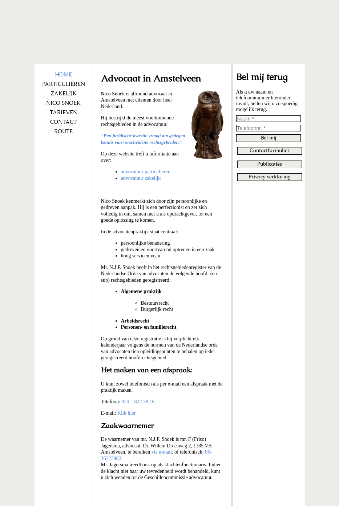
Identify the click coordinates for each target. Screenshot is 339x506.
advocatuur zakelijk (141, 178)
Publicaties (269, 164)
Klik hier (126, 413)
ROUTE (63, 131)
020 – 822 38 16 (137, 401)
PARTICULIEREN (63, 84)
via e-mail (162, 452)
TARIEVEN (63, 112)
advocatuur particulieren (145, 171)
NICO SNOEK (63, 103)
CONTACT (63, 122)
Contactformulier (270, 150)
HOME (63, 75)
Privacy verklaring (270, 176)
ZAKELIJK (64, 93)
